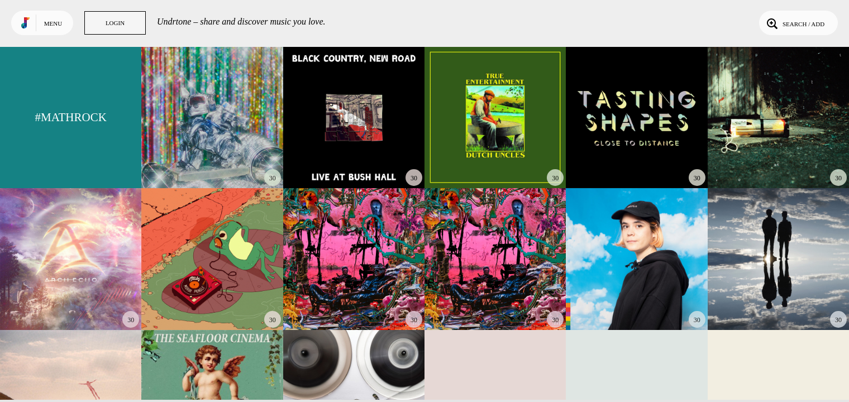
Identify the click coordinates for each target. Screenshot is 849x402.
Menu (53, 23)
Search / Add (794, 23)
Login (115, 23)
